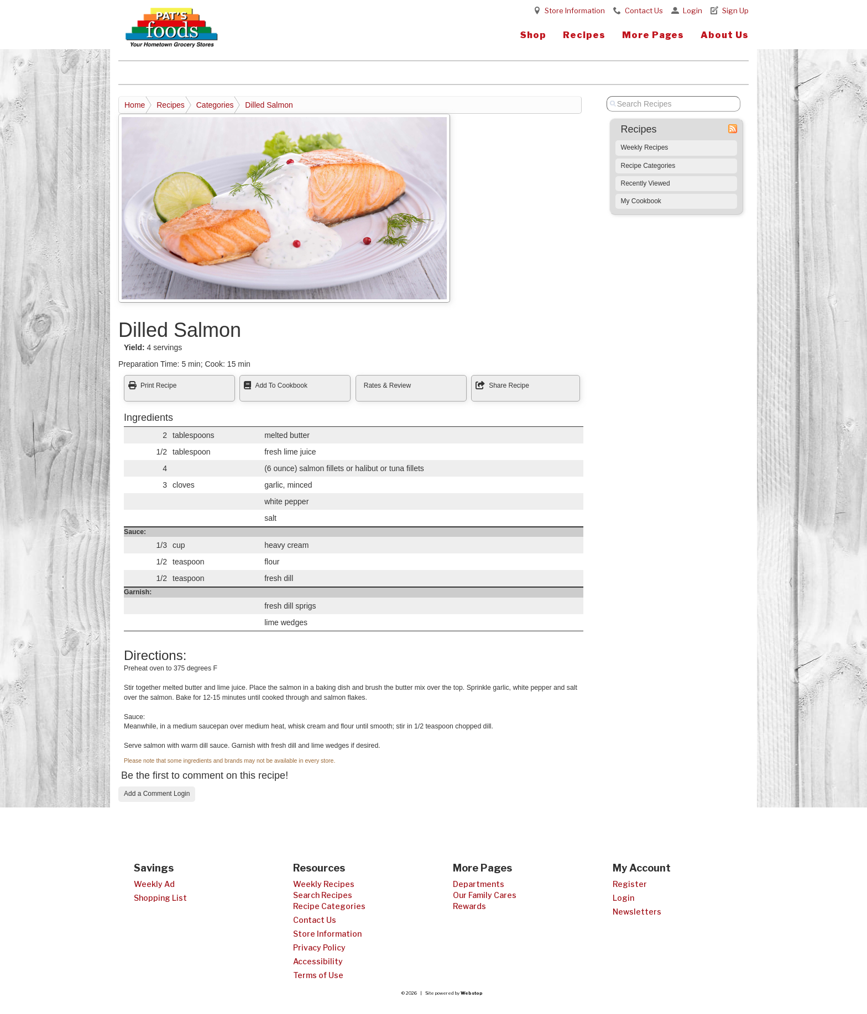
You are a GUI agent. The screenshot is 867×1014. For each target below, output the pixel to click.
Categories (215, 105)
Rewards (469, 906)
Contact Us (644, 10)
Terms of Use (318, 975)
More (653, 35)
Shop (533, 35)
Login (692, 10)
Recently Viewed (645, 183)
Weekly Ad (154, 884)
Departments (478, 884)
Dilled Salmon (269, 105)
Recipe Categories (648, 166)
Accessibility (318, 961)
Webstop (472, 993)
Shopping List (160, 897)
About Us (725, 35)
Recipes (584, 35)
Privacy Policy (319, 947)
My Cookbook (641, 201)
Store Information (575, 10)
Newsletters (637, 911)
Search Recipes (322, 895)
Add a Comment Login (157, 794)
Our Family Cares (484, 895)
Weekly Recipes (644, 147)
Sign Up (735, 10)
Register (630, 884)
